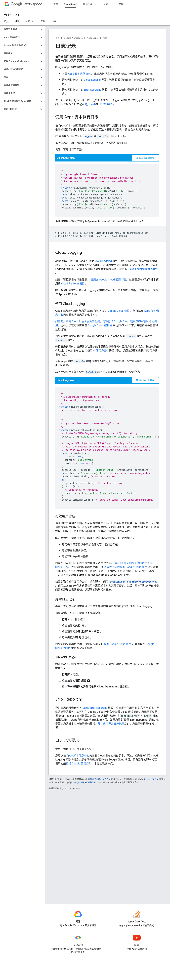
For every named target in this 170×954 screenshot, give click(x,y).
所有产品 (87, 3)
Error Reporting (92, 89)
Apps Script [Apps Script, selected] (70, 3)
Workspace (26, 4)
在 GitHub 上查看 (145, 157)
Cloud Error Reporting (95, 707)
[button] (19, 29)
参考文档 (30, 21)
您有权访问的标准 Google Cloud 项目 (125, 567)
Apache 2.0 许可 (151, 779)
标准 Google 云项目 (77, 763)
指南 (105, 38)
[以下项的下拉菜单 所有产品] (96, 4)
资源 (105, 3)
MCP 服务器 (125, 3)
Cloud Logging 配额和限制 (143, 269)
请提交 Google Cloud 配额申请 (108, 279)
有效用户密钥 (101, 350)
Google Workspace (73, 38)
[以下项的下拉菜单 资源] (112, 4)
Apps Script (13, 14)
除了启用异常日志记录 (111, 723)
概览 (6, 21)
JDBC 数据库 (106, 104)
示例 (43, 21)
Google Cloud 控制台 (100, 325)
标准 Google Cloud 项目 (117, 644)
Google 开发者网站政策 (84, 782)
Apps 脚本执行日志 (79, 73)
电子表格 (90, 104)
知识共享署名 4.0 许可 (100, 779)
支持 (53, 21)
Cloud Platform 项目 (73, 283)
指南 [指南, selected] (17, 21)
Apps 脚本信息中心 (78, 755)
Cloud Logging (92, 79)
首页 (55, 3)
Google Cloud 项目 (118, 310)
